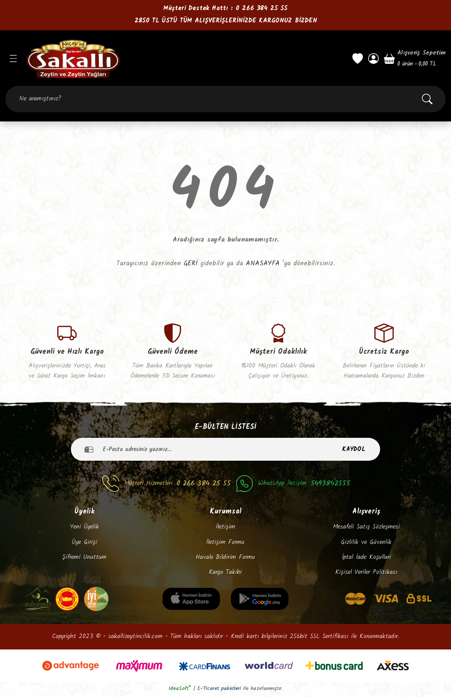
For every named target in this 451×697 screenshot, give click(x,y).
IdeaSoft (180, 690)
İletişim (225, 529)
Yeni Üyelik (84, 529)
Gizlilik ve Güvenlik (366, 544)
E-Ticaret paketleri (219, 690)
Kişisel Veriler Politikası (366, 575)
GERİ (191, 263)
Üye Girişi (84, 544)
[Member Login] (373, 58)
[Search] (225, 99)
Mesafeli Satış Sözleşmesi (366, 529)
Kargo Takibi (225, 575)
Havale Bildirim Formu (225, 559)
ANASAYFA (263, 263)
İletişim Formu (225, 544)
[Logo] (184, 59)
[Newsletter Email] (225, 451)
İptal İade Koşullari (366, 559)
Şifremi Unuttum (84, 559)
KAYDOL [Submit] (354, 451)
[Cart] (415, 58)
